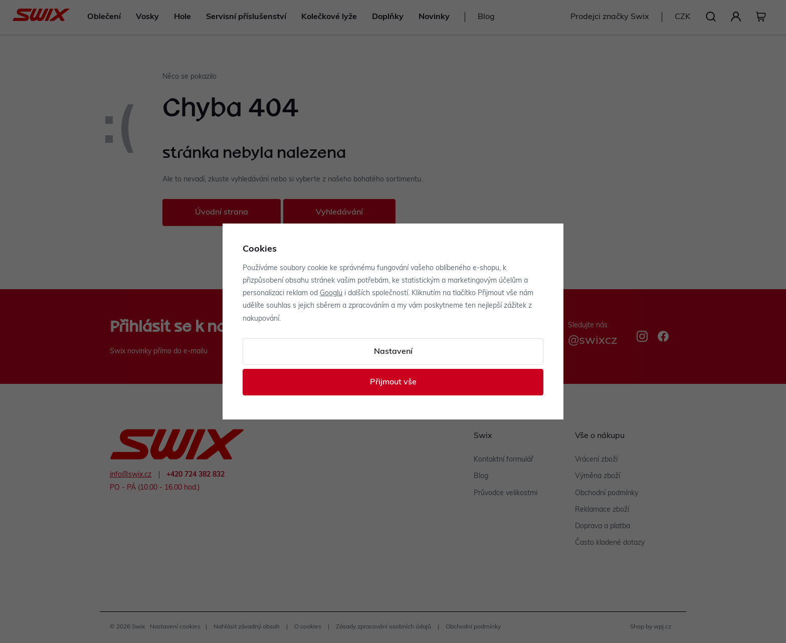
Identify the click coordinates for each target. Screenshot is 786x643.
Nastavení (393, 352)
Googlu (331, 293)
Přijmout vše (393, 382)
